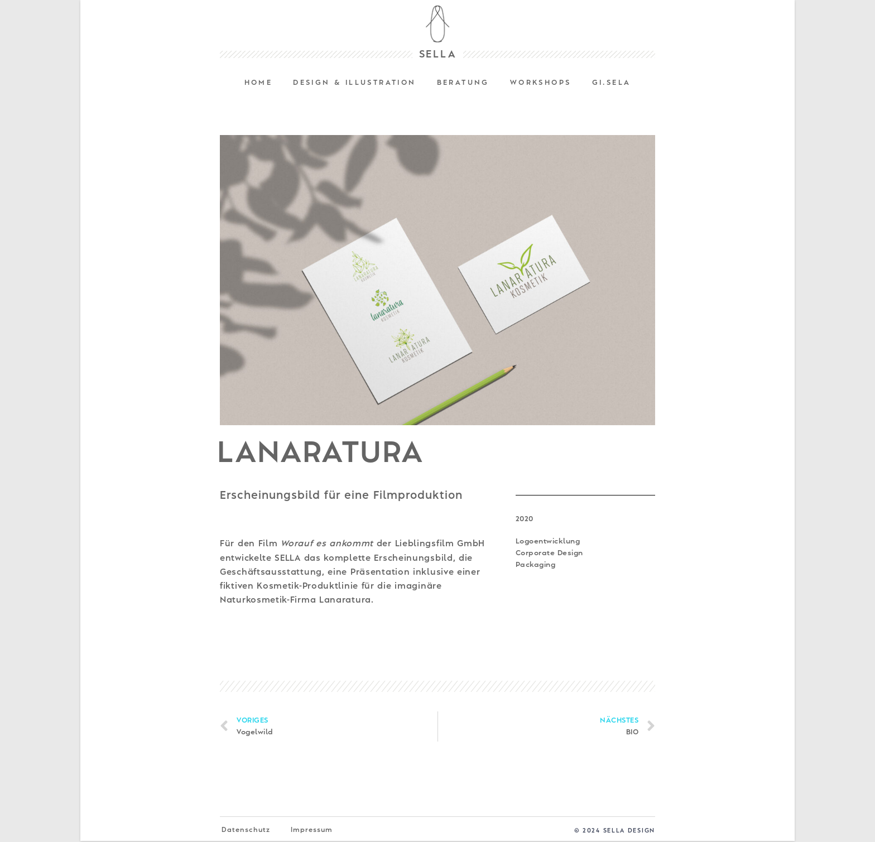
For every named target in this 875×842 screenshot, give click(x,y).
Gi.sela (611, 82)
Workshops (540, 82)
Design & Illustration (354, 82)
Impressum (314, 830)
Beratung (463, 82)
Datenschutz (247, 830)
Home (258, 82)
